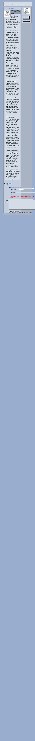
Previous (10, 8)
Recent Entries (11, 3)
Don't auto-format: (11, 212)
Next (14, 8)
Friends (20, 3)
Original (12, 179)
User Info (25, 3)
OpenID (12, 186)
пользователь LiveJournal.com (16, 187)
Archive (16, 3)
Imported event (8, 179)
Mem (12, 8)
